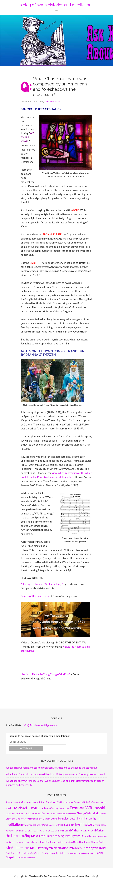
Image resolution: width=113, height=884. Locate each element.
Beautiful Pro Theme (44, 876)
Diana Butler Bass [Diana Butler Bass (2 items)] (14, 813)
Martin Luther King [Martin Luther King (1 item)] (100, 836)
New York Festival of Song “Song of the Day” (45, 674)
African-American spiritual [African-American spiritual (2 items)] (32, 802)
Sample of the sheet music (35, 596)
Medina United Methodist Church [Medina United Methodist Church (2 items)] (81, 842)
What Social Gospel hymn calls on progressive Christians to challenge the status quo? (52, 767)
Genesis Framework (68, 876)
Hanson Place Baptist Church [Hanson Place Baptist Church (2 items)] (43, 818)
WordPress (86, 876)
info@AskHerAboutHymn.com (40, 725)
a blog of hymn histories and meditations (56, 5)
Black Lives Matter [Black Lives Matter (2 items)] (54, 802)
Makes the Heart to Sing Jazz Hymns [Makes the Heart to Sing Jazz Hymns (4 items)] (55, 836)
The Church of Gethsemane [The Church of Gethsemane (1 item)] (24, 858)
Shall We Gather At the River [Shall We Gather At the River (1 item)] (84, 853)
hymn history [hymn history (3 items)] (84, 818)
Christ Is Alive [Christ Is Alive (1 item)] (64, 809)
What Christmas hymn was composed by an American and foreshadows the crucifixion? (60, 86)
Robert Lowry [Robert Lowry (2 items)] (66, 853)
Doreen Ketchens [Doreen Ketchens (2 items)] (32, 813)
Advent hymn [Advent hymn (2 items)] (12, 802)
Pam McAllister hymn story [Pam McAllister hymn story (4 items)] (87, 848)
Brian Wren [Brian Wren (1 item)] (68, 802)
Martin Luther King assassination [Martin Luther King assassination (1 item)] (18, 842)
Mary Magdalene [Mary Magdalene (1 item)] (58, 842)
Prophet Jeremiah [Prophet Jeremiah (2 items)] (50, 853)
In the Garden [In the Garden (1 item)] (50, 831)
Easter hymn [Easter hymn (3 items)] (48, 813)
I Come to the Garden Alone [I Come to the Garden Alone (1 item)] (34, 831)
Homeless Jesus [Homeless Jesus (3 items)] (67, 818)
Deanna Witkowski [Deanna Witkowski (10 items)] (87, 807)
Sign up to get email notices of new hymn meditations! (39, 736)
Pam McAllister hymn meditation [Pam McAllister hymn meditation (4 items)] (46, 848)
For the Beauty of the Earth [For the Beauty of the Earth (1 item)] (66, 814)
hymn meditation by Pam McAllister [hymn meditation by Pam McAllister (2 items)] (40, 824)
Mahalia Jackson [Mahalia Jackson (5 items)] (82, 830)
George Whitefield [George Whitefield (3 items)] (88, 813)
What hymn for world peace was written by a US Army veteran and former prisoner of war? (55, 774)
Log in (96, 876)
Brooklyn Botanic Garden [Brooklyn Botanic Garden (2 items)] (86, 802)
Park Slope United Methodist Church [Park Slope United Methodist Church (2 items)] (23, 853)
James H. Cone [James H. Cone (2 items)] (62, 830)
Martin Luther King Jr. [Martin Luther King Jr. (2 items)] (41, 842)
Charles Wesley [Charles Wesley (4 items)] (48, 808)
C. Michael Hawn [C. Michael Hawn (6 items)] (23, 808)
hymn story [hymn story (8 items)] (85, 824)
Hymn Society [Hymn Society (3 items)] (66, 824)
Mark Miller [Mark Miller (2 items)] (86, 836)
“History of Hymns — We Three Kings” (42, 584)
